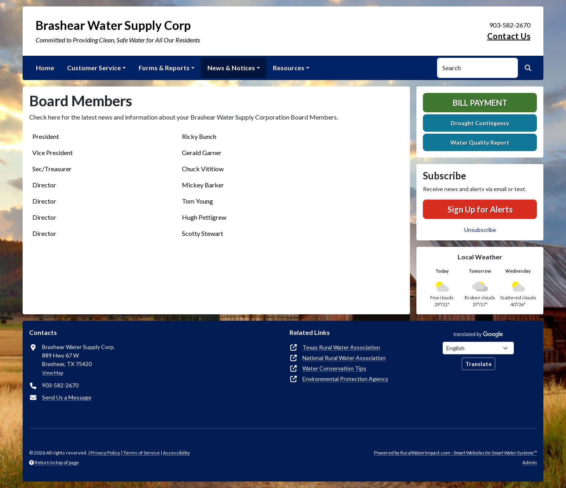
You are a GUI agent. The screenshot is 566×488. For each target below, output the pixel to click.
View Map (52, 373)
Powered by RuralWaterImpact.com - (455, 453)
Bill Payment (480, 102)
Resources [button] (288, 68)
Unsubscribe (480, 229)
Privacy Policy (105, 453)
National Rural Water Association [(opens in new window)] (344, 357)
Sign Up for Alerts (480, 209)
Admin (529, 462)
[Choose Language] (478, 348)
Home (45, 68)
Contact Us (508, 36)
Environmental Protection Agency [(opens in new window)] (345, 378)
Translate (478, 363)
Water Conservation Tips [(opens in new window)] (334, 368)
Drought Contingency (480, 123)
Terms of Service (141, 453)
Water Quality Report (479, 142)
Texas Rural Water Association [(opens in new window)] (341, 347)
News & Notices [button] (231, 68)
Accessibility (176, 453)
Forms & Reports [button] (164, 68)
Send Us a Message (66, 397)
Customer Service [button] (94, 68)
